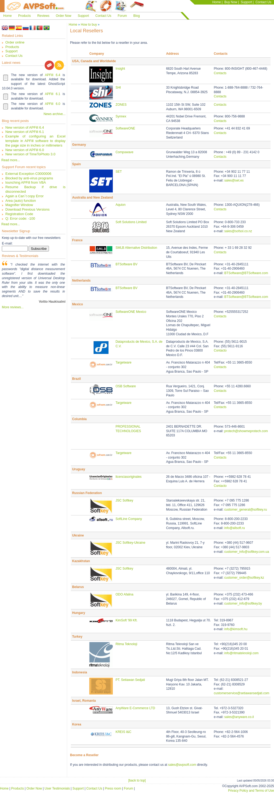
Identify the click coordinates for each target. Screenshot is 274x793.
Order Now (63, 16)
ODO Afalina (124, 594)
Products (24, 16)
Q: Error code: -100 (20, 218)
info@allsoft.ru (234, 528)
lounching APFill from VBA (25, 182)
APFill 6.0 (52, 104)
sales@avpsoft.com (182, 765)
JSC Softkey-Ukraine (130, 543)
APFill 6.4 (52, 75)
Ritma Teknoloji (126, 644)
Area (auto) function (20, 201)
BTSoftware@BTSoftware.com (246, 273)
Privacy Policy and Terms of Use (251, 790)
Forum (122, 16)
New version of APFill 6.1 (24, 132)
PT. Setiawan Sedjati (130, 680)
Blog (136, 16)
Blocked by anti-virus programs (29, 178)
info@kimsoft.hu (235, 629)
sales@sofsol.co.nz (238, 231)
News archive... (54, 114)
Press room (113, 788)
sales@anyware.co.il (239, 717)
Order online (15, 42)
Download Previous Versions (27, 209)
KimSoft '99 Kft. (126, 620)
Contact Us (263, 2)
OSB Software (125, 386)
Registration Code (19, 214)
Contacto (220, 350)
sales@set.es (234, 180)
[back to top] (137, 780)
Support (246, 2)
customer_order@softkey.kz (244, 577)
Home (216, 2)
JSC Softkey (124, 500)
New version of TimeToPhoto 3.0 (30, 154)
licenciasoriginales (128, 477)
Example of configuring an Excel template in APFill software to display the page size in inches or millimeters (35, 140)
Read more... (10, 160)
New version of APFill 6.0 (24, 150)
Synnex (120, 116)
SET (118, 171)
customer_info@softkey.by (243, 603)
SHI (118, 87)
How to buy (89, 24)
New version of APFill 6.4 (24, 127)
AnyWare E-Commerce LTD (135, 708)
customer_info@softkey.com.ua (246, 552)
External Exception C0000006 (28, 174)
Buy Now (230, 2)
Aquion (120, 205)
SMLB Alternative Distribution (136, 248)
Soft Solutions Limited (130, 222)
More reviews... (13, 307)
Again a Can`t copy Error (24, 196)
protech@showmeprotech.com (246, 431)
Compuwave (124, 152)
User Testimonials (57, 788)
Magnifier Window (19, 205)
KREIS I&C (123, 732)
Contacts (220, 73)
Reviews (43, 16)
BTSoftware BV (126, 264)
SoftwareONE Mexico (130, 312)
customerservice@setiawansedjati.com (241, 693)
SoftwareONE (125, 128)
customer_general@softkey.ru (245, 509)
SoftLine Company (128, 519)
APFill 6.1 (52, 94)
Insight (120, 68)
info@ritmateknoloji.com (241, 653)
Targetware (123, 362)
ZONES (120, 104)
